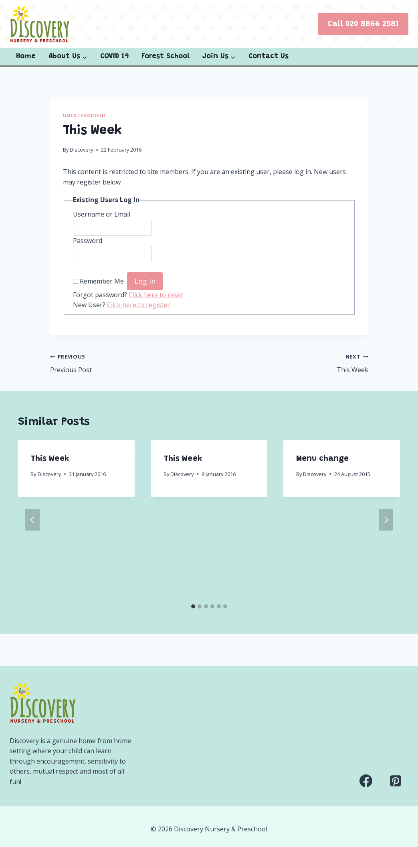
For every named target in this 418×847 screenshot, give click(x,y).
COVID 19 (114, 56)
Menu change (322, 459)
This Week (292, 362)
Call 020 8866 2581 (363, 24)
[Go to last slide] (32, 520)
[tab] (193, 606)
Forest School (165, 56)
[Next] (386, 520)
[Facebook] (366, 781)
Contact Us (268, 56)
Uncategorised (84, 115)
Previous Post (126, 362)
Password (87, 240)
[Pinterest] (395, 781)
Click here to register (138, 304)
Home (26, 56)
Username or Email (101, 214)
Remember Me (102, 281)
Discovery (81, 149)
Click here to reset (156, 294)
